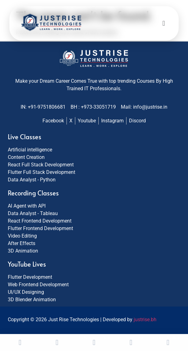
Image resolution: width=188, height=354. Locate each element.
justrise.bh (145, 319)
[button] (163, 23)
